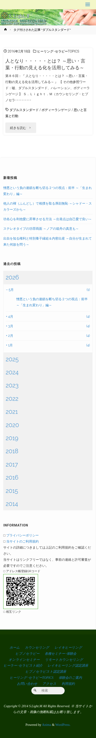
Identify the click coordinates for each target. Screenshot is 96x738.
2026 (12, 277)
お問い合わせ (27, 684)
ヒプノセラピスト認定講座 (45, 671)
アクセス (49, 684)
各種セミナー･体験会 (60, 653)
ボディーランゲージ (56, 110)
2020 (12, 424)
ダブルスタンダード (24, 110)
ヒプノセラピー (27, 653)
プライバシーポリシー (22, 535)
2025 (12, 359)
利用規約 (68, 684)
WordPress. (62, 725)
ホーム (15, 647)
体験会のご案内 (70, 677)
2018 (12, 451)
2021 (12, 411)
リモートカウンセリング (64, 659)
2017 (12, 464)
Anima (46, 725)
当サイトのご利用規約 (22, 541)
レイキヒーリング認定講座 (68, 665)
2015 (12, 490)
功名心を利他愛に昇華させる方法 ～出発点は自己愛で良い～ (47, 219)
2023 (12, 385)
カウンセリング (37, 647)
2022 (12, 398)
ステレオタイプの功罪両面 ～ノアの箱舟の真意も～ (41, 228)
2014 (12, 503)
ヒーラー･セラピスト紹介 (22, 665)
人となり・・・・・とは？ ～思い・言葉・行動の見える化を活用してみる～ (45, 64)
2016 (12, 477)
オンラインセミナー (24, 659)
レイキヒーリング (68, 647)
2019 (12, 438)
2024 (12, 372)
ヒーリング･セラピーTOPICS (58, 51)
